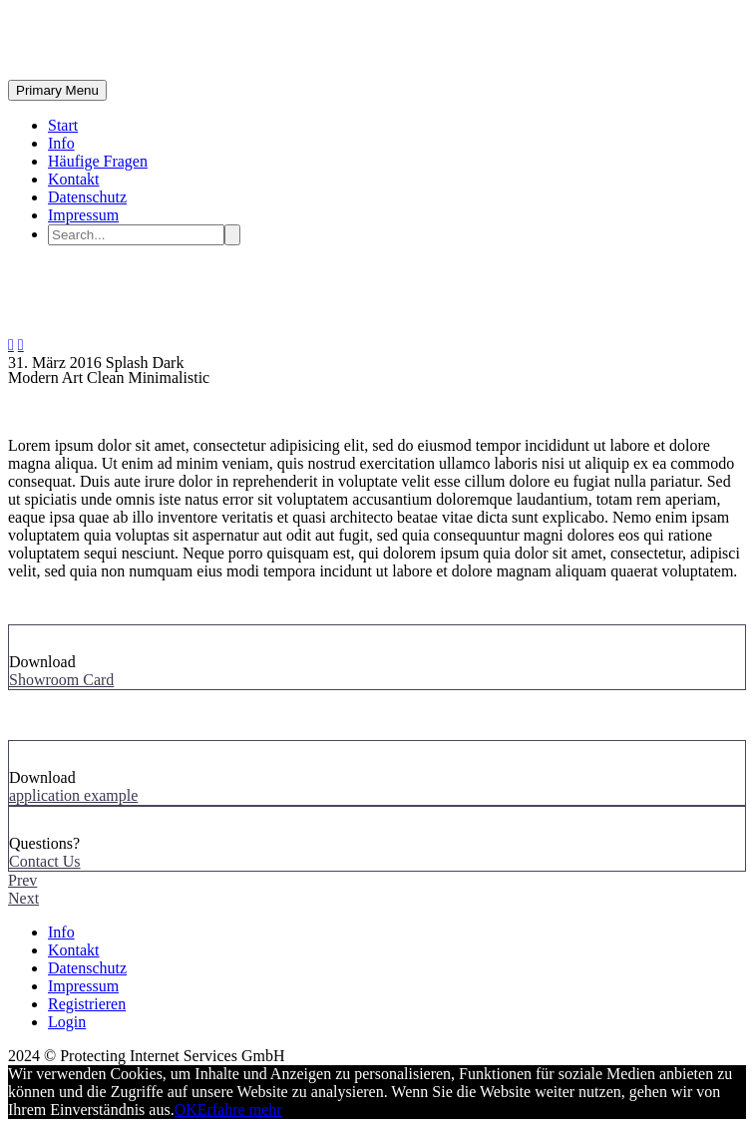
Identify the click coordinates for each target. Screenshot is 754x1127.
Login (67, 1021)
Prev (22, 880)
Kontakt (74, 179)
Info (61, 143)
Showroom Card (61, 679)
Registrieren (87, 1003)
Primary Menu (57, 90)
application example (73, 795)
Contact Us (45, 861)
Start (63, 125)
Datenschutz (87, 196)
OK (186, 1109)
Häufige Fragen (98, 161)
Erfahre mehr (239, 1109)
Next (23, 898)
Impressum (83, 214)
